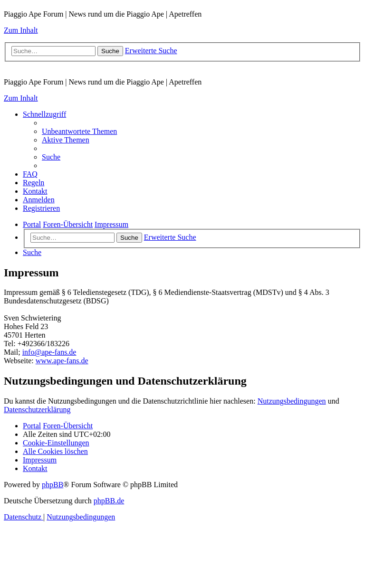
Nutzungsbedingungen (292, 401)
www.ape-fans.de (62, 361)
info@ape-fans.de (49, 352)
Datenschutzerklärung (37, 410)
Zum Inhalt (21, 30)
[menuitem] (79, 131)
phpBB (52, 485)
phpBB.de (109, 501)
